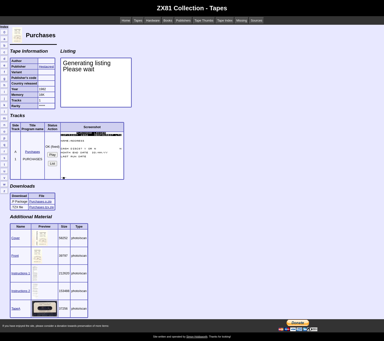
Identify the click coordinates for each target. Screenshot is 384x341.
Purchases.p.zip (40, 201)
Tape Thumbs (203, 20)
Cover (15, 238)
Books (168, 20)
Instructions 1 (20, 273)
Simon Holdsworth (196, 336)
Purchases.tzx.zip (41, 207)
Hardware (152, 20)
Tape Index (225, 20)
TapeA (15, 308)
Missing (241, 20)
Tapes (138, 20)
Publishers (183, 20)
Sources (256, 20)
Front (15, 255)
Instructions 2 (20, 291)
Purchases (32, 152)
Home (126, 20)
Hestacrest (46, 66)
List (52, 163)
